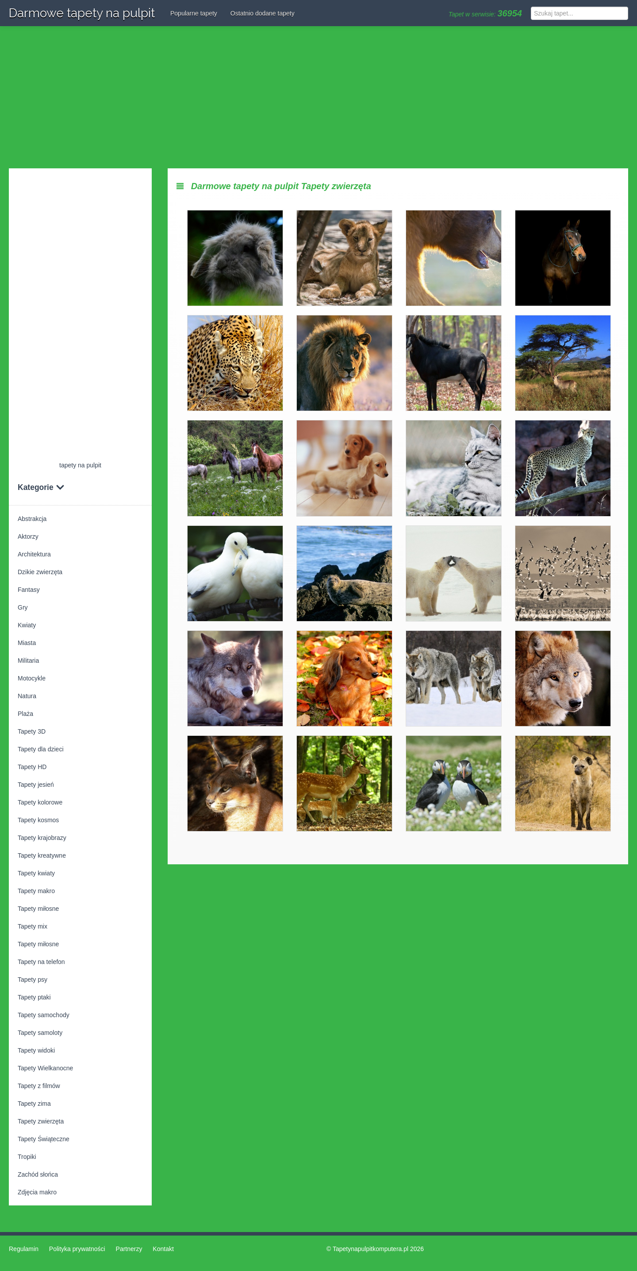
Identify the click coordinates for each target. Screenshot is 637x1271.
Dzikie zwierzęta (40, 571)
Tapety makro (36, 890)
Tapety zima (34, 1103)
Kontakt (163, 1248)
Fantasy (29, 589)
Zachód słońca (38, 1174)
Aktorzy (28, 536)
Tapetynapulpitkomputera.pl (370, 1248)
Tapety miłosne (38, 908)
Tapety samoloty (40, 1032)
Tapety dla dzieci (41, 749)
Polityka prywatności (77, 1248)
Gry (23, 607)
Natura (27, 696)
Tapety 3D (32, 731)
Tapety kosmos (38, 820)
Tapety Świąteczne (43, 1139)
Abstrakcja (32, 518)
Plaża (25, 713)
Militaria (28, 660)
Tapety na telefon (41, 961)
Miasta (27, 642)
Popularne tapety (193, 13)
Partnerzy (129, 1248)
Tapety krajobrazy (42, 837)
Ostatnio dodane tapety (262, 13)
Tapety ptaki (34, 997)
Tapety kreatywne (42, 855)
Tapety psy (32, 979)
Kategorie (41, 487)
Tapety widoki (36, 1050)
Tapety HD (32, 766)
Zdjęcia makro (37, 1192)
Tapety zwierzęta (41, 1121)
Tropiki (27, 1156)
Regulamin (23, 1248)
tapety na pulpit (80, 465)
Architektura (34, 554)
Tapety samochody (43, 1014)
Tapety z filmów (39, 1085)
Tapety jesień (36, 784)
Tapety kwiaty (36, 873)
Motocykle (32, 678)
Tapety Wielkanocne (45, 1068)
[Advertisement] (318, 97)
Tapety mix (32, 926)
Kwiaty (27, 625)
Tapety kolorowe (40, 802)
